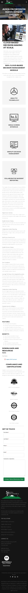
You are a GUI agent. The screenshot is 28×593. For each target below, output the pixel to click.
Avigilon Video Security (6, 524)
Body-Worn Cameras (6, 526)
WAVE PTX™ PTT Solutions (7, 534)
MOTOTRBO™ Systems (6, 529)
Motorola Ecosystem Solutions (8, 532)
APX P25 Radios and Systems (7, 521)
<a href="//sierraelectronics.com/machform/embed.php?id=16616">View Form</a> (14, 456)
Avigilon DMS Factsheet (11, 359)
